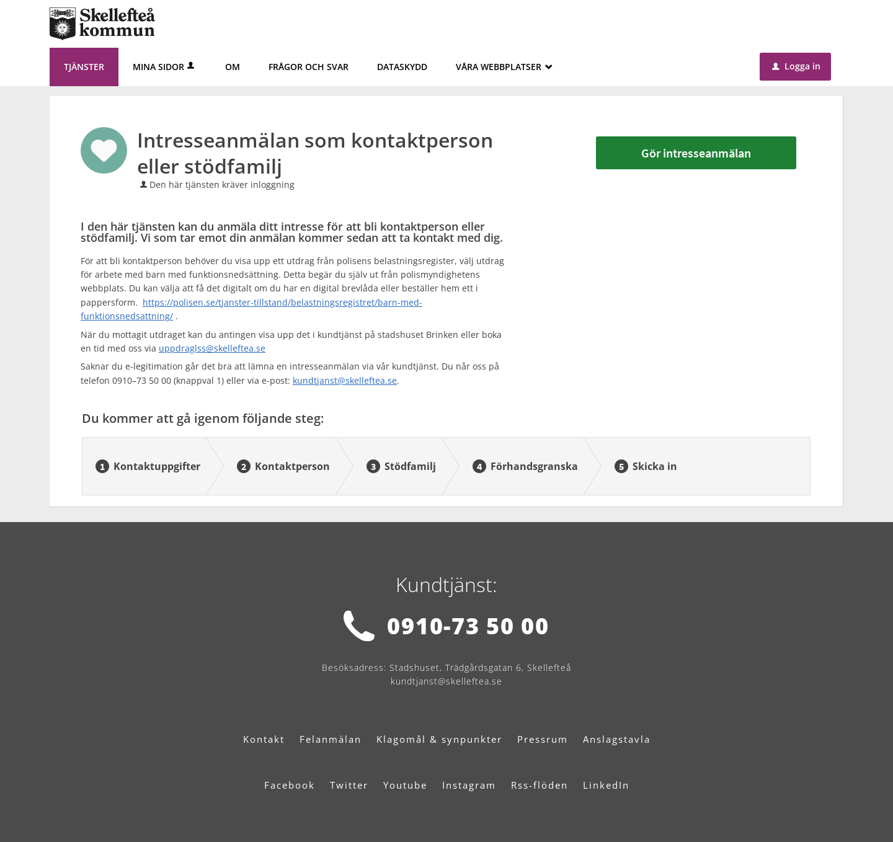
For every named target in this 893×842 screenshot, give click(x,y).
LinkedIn (606, 785)
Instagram (469, 785)
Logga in (796, 66)
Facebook (289, 785)
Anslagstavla (617, 739)
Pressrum (542, 739)
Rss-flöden (539, 785)
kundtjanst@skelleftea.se (345, 380)
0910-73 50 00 (468, 626)
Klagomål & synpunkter (439, 739)
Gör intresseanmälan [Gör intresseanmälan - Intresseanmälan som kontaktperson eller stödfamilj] (696, 153)
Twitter (349, 785)
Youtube (405, 785)
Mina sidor (165, 67)
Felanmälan (331, 739)
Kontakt (264, 739)
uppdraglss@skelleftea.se (212, 348)
